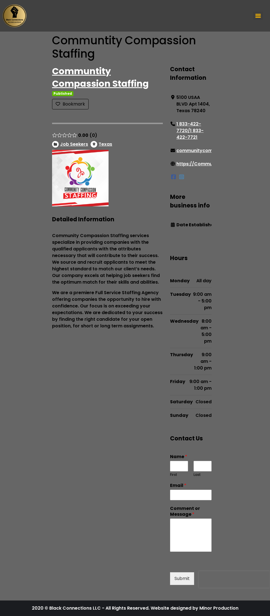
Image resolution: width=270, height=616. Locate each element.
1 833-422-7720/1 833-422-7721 (190, 130)
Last (197, 475)
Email (178, 486)
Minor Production (218, 608)
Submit (182, 578)
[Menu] (258, 16)
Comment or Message (185, 511)
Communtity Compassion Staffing (100, 77)
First (173, 475)
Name (178, 457)
